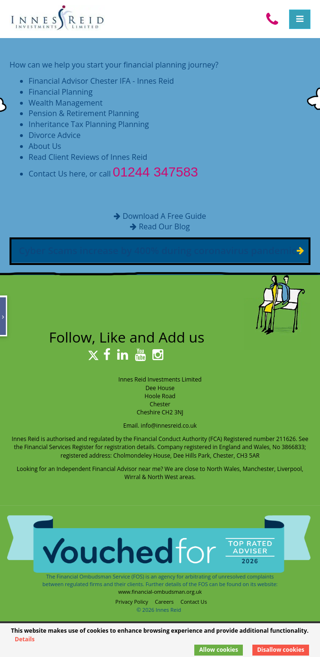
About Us (45, 146)
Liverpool (289, 469)
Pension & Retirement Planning (84, 113)
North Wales (223, 469)
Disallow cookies (280, 650)
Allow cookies (218, 650)
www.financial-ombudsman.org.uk (160, 591)
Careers (164, 601)
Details (25, 639)
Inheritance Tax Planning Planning (89, 124)
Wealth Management (65, 103)
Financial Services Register (59, 447)
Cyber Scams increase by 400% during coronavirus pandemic (158, 250)
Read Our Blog (164, 226)
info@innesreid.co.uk (169, 426)
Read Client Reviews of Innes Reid (88, 157)
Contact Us (193, 601)
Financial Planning (60, 92)
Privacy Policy (131, 601)
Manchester (258, 469)
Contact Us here (57, 173)
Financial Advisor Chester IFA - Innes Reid (101, 81)
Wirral (132, 477)
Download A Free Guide (164, 216)
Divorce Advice (54, 135)
